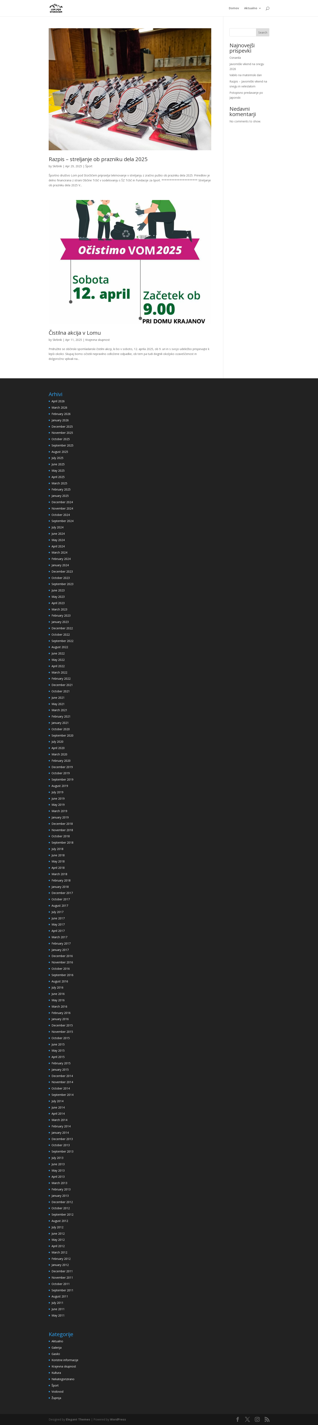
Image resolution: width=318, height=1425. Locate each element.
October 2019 (61, 773)
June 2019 (58, 798)
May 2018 (58, 861)
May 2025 (58, 470)
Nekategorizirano (63, 1379)
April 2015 (58, 1057)
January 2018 (60, 887)
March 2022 (59, 672)
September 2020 (62, 735)
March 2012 (59, 1252)
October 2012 (61, 1208)
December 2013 (62, 1139)
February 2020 (61, 761)
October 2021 (61, 691)
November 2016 (62, 962)
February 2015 (61, 1063)
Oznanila (235, 58)
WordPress (118, 1419)
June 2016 (58, 994)
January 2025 (60, 496)
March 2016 (59, 1006)
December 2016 (62, 956)
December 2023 (62, 571)
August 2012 (60, 1221)
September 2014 (62, 1095)
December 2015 (62, 1025)
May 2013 (58, 1170)
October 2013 (61, 1145)
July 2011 (57, 1303)
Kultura (56, 1373)
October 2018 (61, 836)
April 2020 (58, 748)
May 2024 (58, 540)
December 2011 (62, 1271)
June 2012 (58, 1233)
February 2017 (61, 943)
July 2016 (57, 987)
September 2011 (62, 1290)
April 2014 (58, 1113)
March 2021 (59, 710)
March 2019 (59, 811)
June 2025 (58, 464)
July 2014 (57, 1101)
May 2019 (58, 805)
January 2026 (60, 420)
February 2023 (61, 615)
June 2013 (58, 1164)
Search (262, 32)
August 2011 (60, 1296)
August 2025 (60, 452)
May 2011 (58, 1315)
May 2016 (58, 1000)
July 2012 (57, 1227)
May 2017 (58, 924)
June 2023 (58, 590)
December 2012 (62, 1202)
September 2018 (62, 842)
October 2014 (61, 1088)
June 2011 (58, 1309)
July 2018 (57, 849)
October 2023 (61, 578)
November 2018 (62, 830)
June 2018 (58, 855)
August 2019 (60, 786)
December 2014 (62, 1076)
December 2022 (62, 628)
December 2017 (62, 893)
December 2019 (62, 767)
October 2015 (61, 1038)
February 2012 (61, 1259)
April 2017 (58, 931)
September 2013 (62, 1151)
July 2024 (57, 527)
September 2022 (62, 641)
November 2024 (62, 508)
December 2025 (62, 426)
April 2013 (58, 1177)
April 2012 (58, 1246)
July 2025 (57, 458)
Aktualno (250, 8)
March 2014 (59, 1120)
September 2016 (62, 975)
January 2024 (60, 565)
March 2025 (59, 483)
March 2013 (59, 1183)
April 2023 (58, 603)
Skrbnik (57, 166)
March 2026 (59, 407)
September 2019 (62, 779)
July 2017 (57, 912)
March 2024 (59, 552)
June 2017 (58, 918)
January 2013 (60, 1196)
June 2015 (58, 1044)
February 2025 (61, 489)
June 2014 (58, 1107)
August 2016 (60, 981)
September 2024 (62, 521)
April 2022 (58, 666)
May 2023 (58, 597)
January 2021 (60, 723)
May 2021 (58, 704)
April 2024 (58, 546)
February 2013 (61, 1189)
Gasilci (56, 1354)
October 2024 (61, 515)
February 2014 (61, 1126)
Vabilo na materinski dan (245, 75)
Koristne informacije (65, 1360)
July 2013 (57, 1158)
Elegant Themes (78, 1419)
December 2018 (62, 824)
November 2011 (62, 1277)
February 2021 (61, 716)
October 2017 (61, 899)
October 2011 (61, 1284)
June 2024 (58, 534)
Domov (234, 8)
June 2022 (58, 653)
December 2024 (62, 502)
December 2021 (62, 685)
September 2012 (62, 1214)
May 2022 (58, 660)
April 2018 (58, 868)
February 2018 (61, 880)
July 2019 (57, 792)
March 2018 (59, 874)
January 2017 (60, 950)
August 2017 (60, 905)
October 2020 (61, 729)
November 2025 (62, 433)
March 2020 (59, 754)
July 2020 (57, 742)
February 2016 (61, 1013)
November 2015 (62, 1032)
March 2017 (59, 937)
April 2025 (58, 477)
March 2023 (59, 609)
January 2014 (60, 1133)
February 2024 (61, 559)
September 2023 (62, 584)
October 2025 (61, 439)
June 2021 (58, 698)
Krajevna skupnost (97, 340)
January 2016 (60, 1019)
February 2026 (61, 414)
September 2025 (62, 445)
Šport (88, 166)
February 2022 (61, 678)
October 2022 (61, 634)
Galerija (57, 1347)
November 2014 (62, 1082)
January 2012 (60, 1265)
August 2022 (60, 647)
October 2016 (61, 969)
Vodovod (57, 1391)
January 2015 (60, 1069)
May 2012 (58, 1240)
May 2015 (58, 1050)
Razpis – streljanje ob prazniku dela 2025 (98, 159)
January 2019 (60, 817)
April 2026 (58, 401)
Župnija (56, 1398)
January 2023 (60, 622)
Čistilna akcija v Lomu (75, 332)
